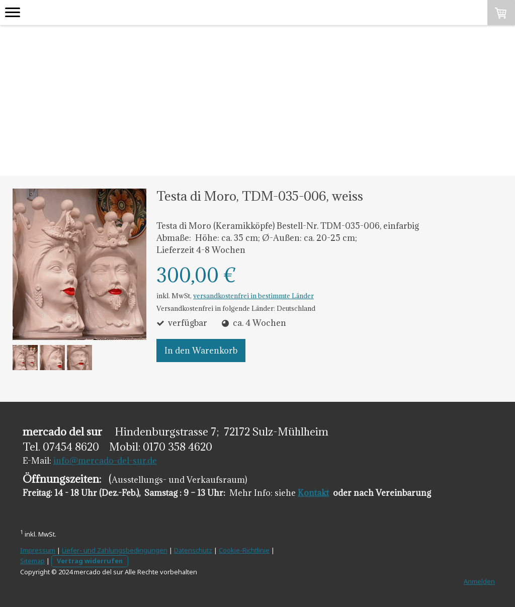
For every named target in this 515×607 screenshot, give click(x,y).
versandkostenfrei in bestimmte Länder (253, 295)
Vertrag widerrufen (90, 560)
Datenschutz (193, 550)
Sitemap (32, 560)
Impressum (37, 550)
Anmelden (479, 581)
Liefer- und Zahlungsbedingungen (114, 550)
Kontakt (313, 492)
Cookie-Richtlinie (244, 550)
